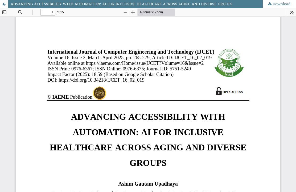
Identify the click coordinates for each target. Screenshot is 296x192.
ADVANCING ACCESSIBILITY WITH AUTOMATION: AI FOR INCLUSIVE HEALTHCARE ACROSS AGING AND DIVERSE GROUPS (121, 3)
